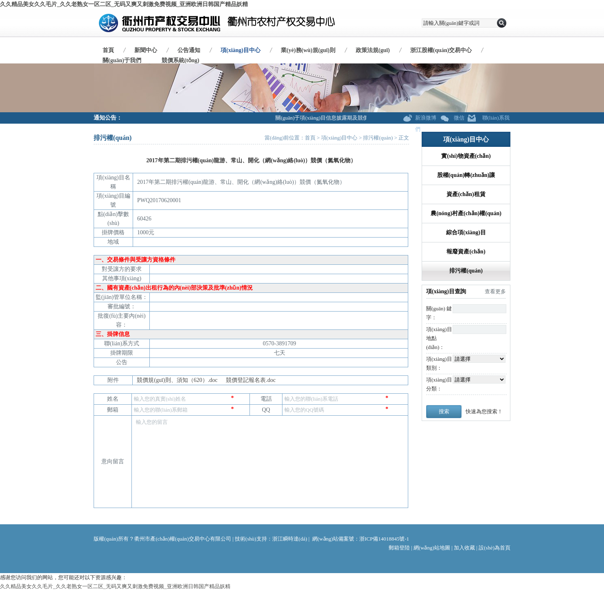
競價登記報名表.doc (251, 380)
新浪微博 (425, 118)
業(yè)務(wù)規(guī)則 (308, 50)
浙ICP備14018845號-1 (384, 539)
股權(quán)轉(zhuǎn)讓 (466, 175)
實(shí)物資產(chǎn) (466, 156)
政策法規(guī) (373, 50)
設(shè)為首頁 (494, 548)
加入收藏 (464, 548)
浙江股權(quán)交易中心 (441, 50)
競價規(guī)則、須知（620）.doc (177, 380)
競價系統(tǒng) (180, 60)
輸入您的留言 (270, 447)
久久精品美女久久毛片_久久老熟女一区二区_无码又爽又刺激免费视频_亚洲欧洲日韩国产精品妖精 (124, 4)
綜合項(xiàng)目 (466, 232)
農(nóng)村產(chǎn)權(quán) (466, 213)
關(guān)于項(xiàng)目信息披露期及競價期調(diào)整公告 (344, 118)
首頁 (108, 50)
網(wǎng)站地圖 (432, 548)
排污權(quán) (378, 138)
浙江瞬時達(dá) (289, 539)
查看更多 (495, 291)
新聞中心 (145, 50)
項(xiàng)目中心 (240, 50)
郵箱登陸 (399, 548)
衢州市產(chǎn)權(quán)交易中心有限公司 (182, 539)
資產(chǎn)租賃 (465, 194)
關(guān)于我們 (122, 60)
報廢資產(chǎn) (465, 252)
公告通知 (188, 50)
